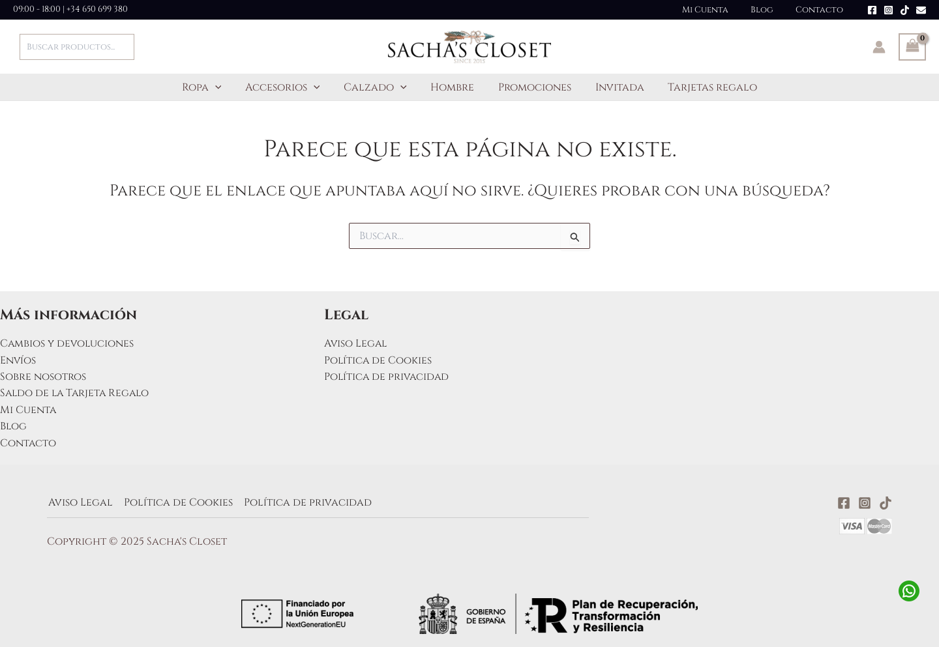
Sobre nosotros (43, 376)
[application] (224, 87)
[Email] (921, 10)
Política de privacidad (388, 376)
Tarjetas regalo (703, 87)
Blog (769, 10)
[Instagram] (888, 10)
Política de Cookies (378, 359)
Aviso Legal (356, 343)
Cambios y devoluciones (68, 343)
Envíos (18, 359)
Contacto (822, 10)
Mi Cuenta (718, 10)
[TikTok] (905, 10)
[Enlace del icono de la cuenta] (879, 46)
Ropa (211, 87)
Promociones (531, 87)
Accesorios (288, 87)
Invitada (613, 87)
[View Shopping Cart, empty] (912, 47)
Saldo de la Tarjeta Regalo (77, 393)
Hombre (452, 87)
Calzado (378, 87)
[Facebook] (872, 10)
